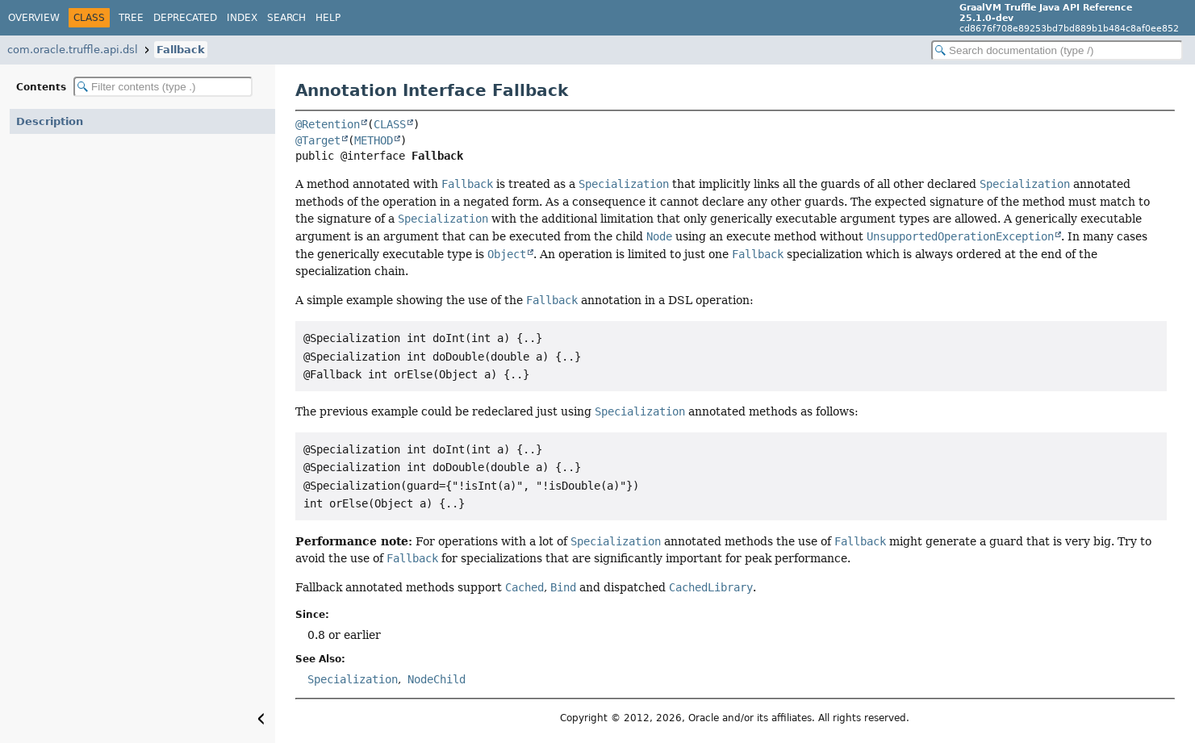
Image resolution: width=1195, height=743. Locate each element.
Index (242, 17)
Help (328, 17)
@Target (318, 140)
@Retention (327, 124)
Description (49, 121)
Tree (131, 17)
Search (286, 17)
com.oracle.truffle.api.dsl (72, 50)
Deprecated (185, 17)
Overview (34, 17)
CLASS (390, 124)
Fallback (181, 50)
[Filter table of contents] (163, 87)
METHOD (373, 140)
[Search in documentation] (1057, 50)
